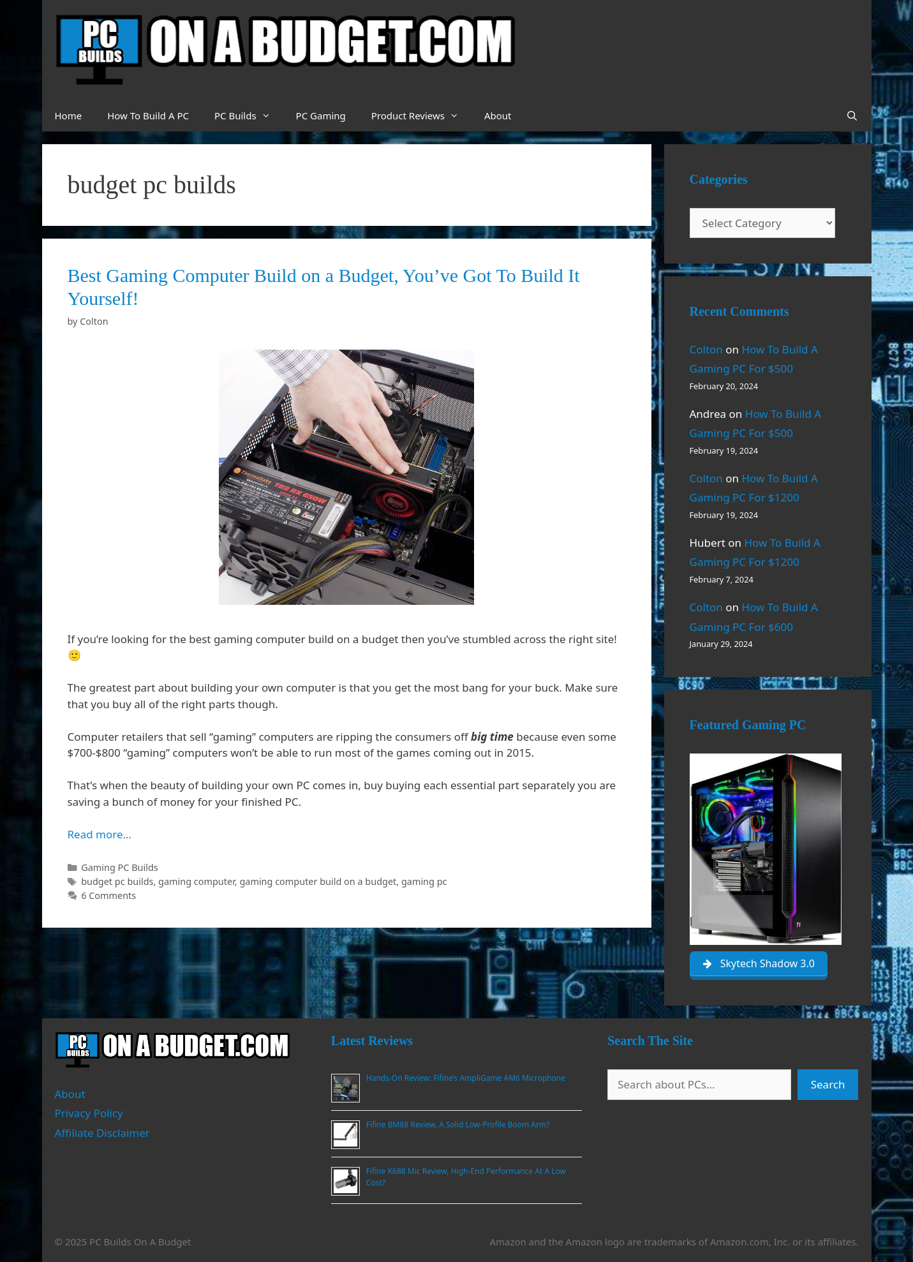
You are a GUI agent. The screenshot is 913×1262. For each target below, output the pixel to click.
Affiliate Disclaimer (102, 1132)
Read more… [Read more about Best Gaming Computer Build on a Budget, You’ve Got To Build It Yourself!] (99, 834)
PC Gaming (321, 115)
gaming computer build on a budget (317, 881)
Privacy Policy (89, 1113)
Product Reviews (421, 115)
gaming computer (196, 881)
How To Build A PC (148, 115)
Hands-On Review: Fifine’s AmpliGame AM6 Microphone (465, 1078)
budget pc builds (117, 881)
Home (68, 115)
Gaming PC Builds (119, 867)
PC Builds (248, 115)
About (498, 115)
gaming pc (424, 881)
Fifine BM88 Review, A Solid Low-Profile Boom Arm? (457, 1124)
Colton (706, 349)
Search (828, 1084)
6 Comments (108, 895)
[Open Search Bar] (852, 115)
